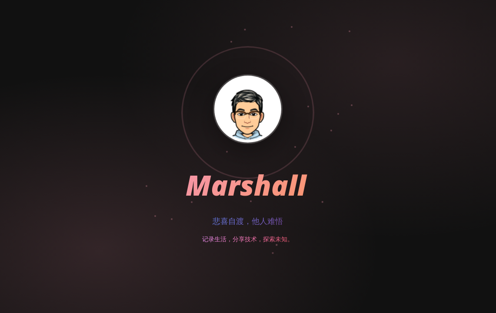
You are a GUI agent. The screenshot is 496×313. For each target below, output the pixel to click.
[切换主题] (474, 21)
